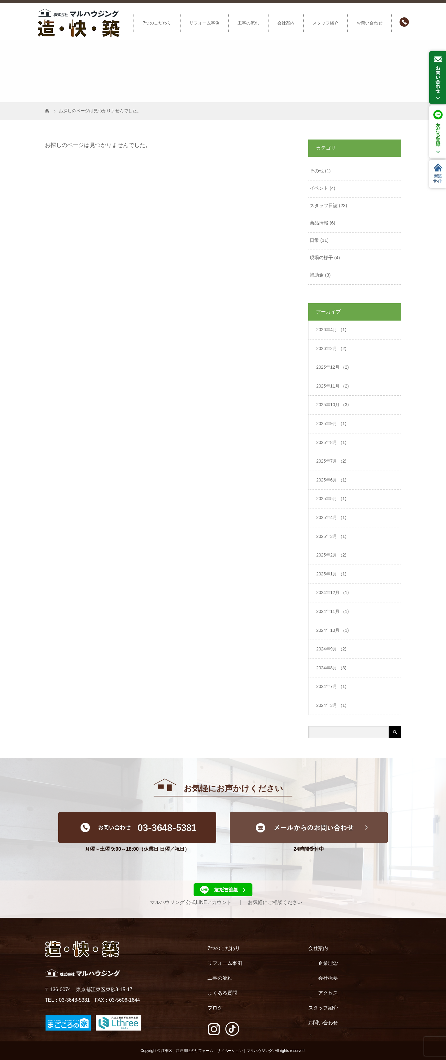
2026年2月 (331, 348)
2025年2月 (331, 554)
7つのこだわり (157, 22)
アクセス (328, 993)
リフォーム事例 (204, 22)
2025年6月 (331, 479)
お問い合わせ (369, 22)
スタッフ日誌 (324, 205)
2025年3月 (331, 536)
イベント (319, 188)
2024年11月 (332, 611)
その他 (317, 170)
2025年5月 (331, 498)
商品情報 (319, 222)
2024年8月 (331, 667)
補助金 (317, 274)
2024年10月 (332, 630)
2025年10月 (332, 404)
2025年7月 (331, 461)
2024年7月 (331, 686)
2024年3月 (331, 705)
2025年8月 (331, 442)
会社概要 (328, 978)
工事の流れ (248, 22)
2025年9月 (331, 423)
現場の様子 (321, 257)
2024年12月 (332, 592)
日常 (314, 240)
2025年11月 (332, 386)
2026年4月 (331, 329)
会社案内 (286, 22)
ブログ (215, 1007)
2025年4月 (331, 517)
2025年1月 (331, 573)
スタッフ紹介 (326, 22)
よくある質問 (222, 993)
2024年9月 (331, 648)
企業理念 (328, 963)
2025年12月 (332, 367)
